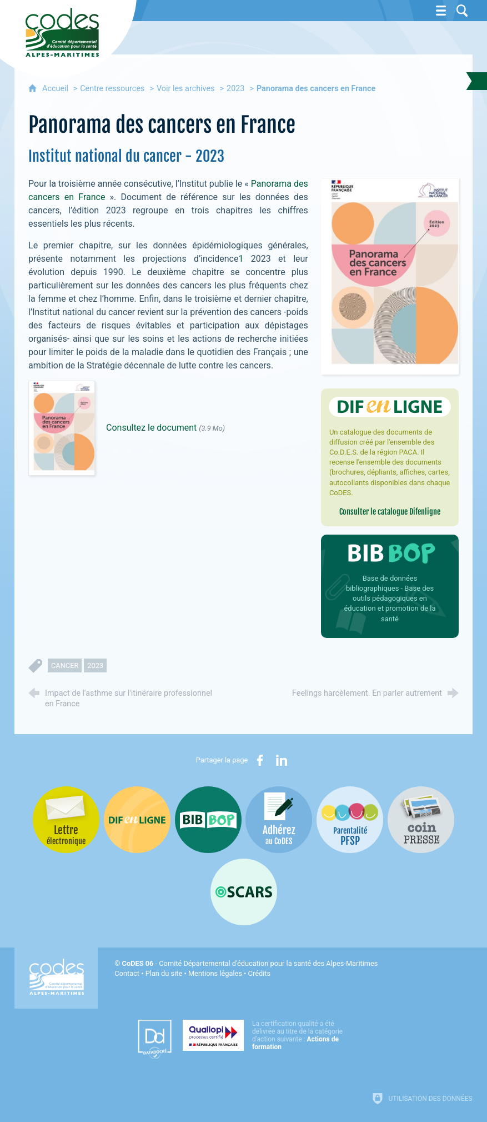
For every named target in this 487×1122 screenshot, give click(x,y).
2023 (235, 88)
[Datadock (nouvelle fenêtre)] (155, 1039)
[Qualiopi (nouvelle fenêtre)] (266, 1035)
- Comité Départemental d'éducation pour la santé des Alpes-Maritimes (250, 963)
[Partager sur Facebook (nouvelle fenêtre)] (259, 760)
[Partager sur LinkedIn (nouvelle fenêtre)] (281, 760)
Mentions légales (215, 973)
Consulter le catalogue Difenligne (389, 511)
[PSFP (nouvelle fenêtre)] (350, 819)
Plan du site (164, 973)
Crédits (259, 973)
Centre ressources (112, 88)
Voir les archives (186, 88)
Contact (126, 973)
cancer (64, 665)
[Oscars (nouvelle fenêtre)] (243, 892)
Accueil (56, 88)
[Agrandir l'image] (390, 275)
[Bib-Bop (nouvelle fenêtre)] (208, 819)
